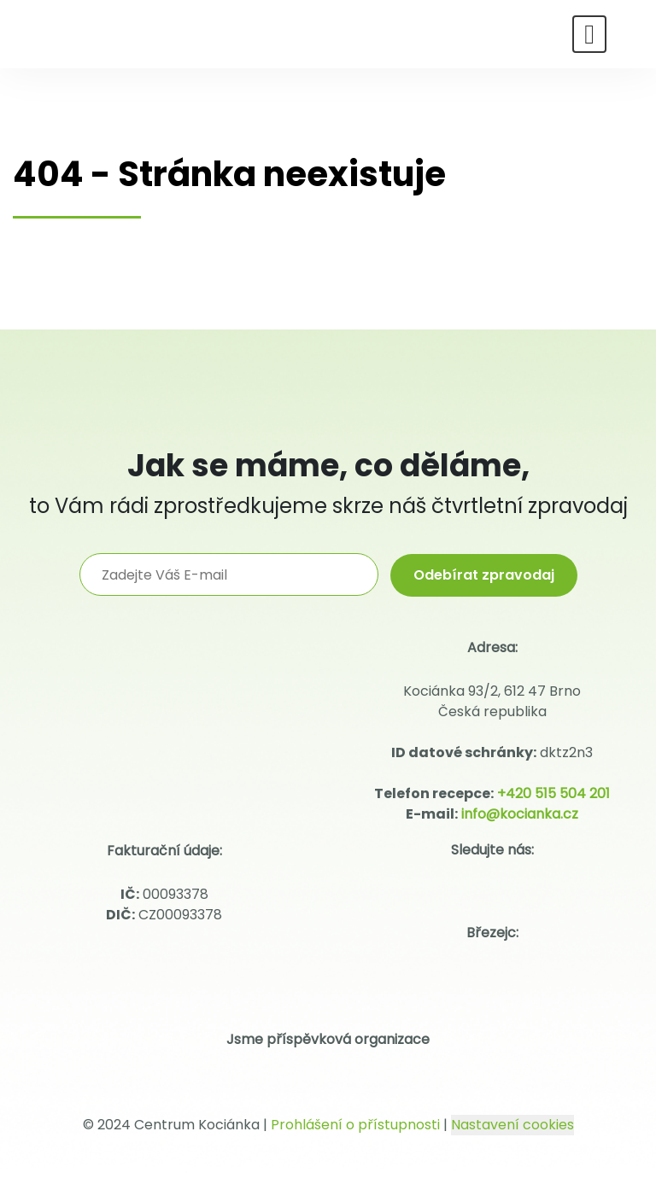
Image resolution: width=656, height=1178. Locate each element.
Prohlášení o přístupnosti (355, 1124)
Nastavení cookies (512, 1124)
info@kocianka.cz (519, 814)
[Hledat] (629, 31)
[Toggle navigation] (589, 34)
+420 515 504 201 (553, 793)
